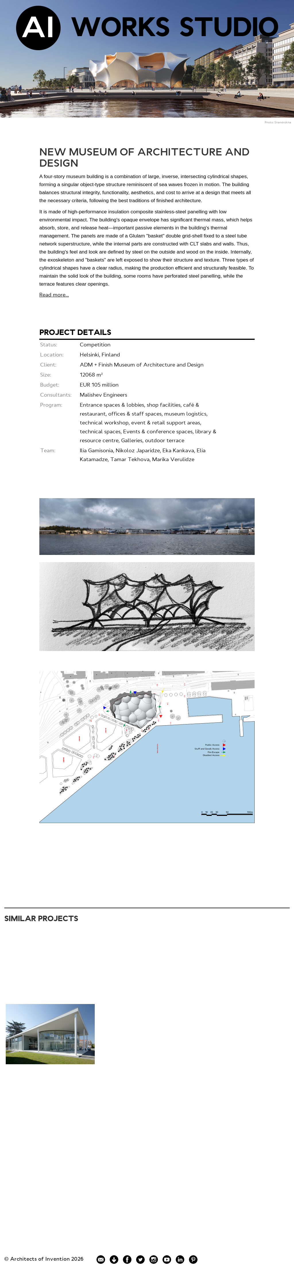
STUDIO (228, 29)
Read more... (54, 295)
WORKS (119, 29)
